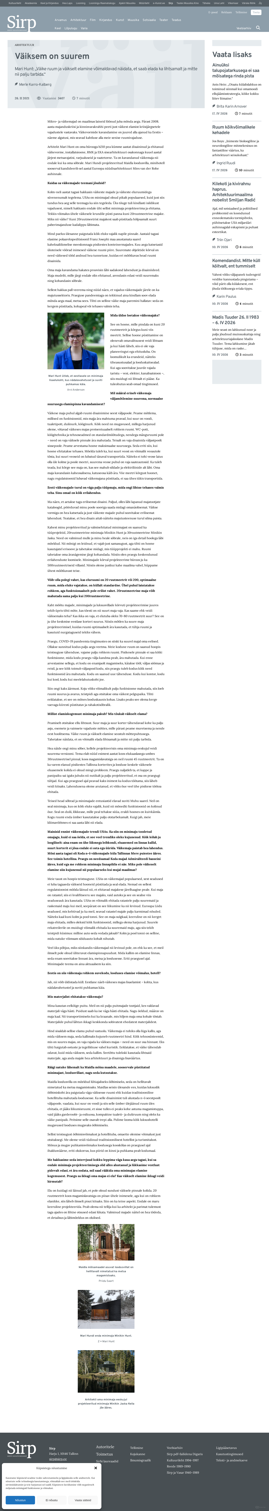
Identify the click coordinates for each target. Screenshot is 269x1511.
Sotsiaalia (149, 20)
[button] (96, 1468)
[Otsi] (258, 27)
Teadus (176, 20)
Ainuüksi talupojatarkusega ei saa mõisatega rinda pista (235, 71)
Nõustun (20, 1500)
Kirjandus (105, 20)
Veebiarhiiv (243, 28)
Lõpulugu (71, 28)
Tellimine (241, 12)
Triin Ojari (224, 240)
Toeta (256, 12)
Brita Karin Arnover (232, 106)
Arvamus (61, 20)
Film (93, 20)
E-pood (213, 12)
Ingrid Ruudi (226, 163)
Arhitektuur (78, 20)
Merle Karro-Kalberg (35, 84)
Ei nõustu (52, 1500)
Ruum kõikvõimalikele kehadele (233, 130)
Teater (163, 20)
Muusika (133, 20)
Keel (58, 28)
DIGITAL (261, 1507)
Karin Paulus (226, 296)
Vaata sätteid (83, 1500)
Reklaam (226, 12)
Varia (84, 28)
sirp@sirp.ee (58, 1459)
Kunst (120, 20)
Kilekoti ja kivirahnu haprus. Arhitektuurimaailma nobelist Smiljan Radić (233, 192)
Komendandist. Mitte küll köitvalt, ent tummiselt (236, 263)
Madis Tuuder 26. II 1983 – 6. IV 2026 (235, 320)
